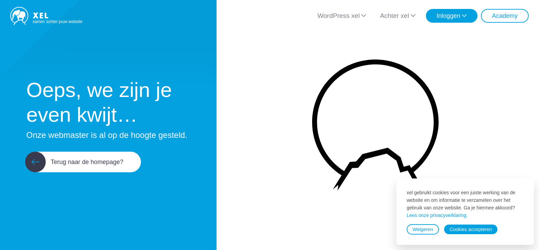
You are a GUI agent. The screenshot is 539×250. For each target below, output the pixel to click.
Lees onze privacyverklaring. (437, 215)
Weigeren (422, 229)
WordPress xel (338, 15)
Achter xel (394, 15)
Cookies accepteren (471, 229)
